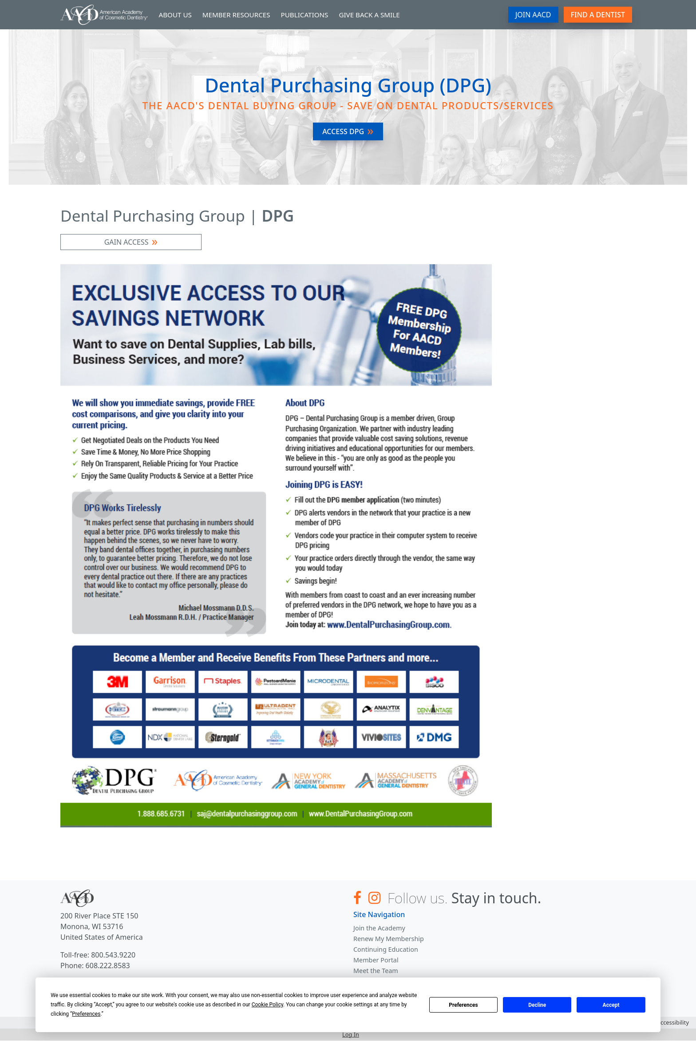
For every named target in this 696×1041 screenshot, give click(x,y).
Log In (350, 1034)
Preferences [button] (86, 1014)
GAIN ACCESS (126, 242)
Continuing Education (385, 949)
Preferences (463, 1005)
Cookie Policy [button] (267, 1004)
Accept (611, 1005)
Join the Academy (379, 928)
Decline (537, 1005)
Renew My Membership (388, 938)
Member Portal (376, 960)
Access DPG (343, 131)
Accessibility (673, 1022)
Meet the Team (375, 970)
